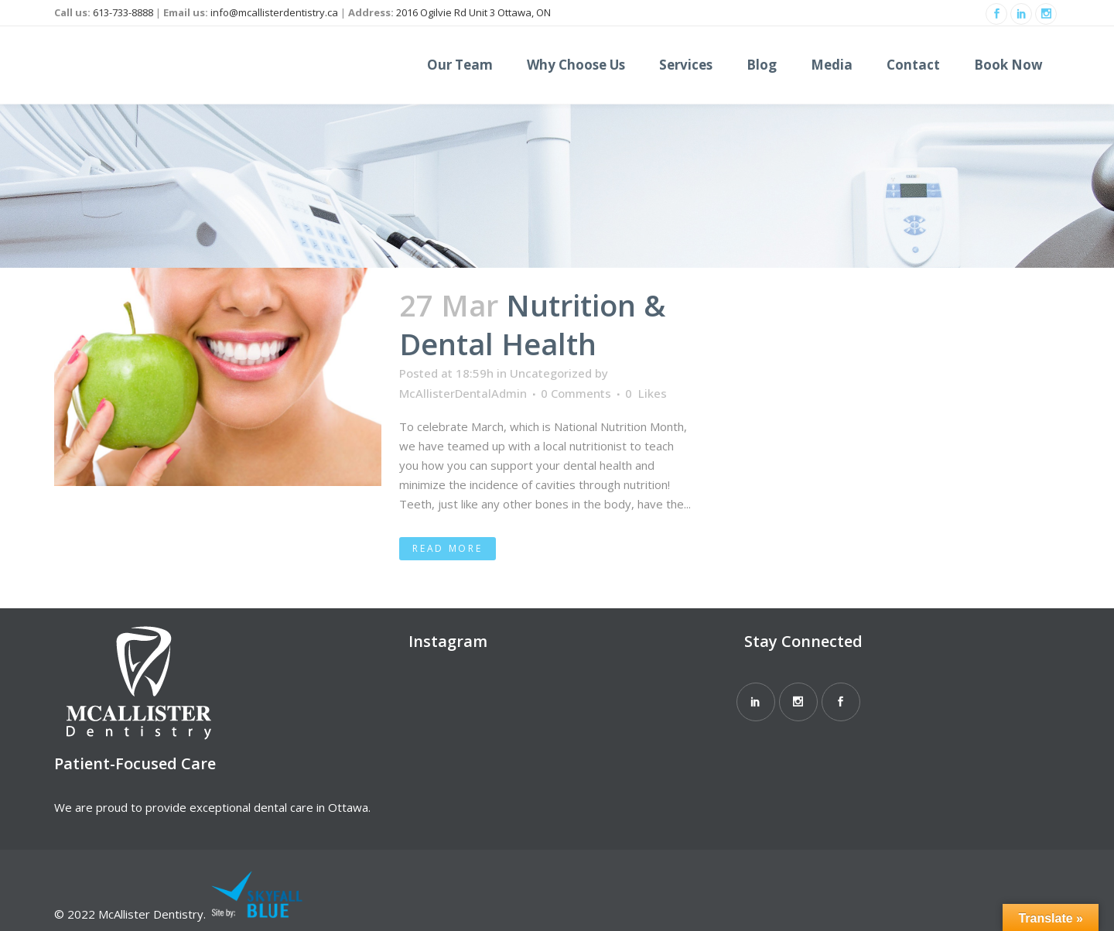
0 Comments (576, 393)
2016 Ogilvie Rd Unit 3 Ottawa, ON (473, 12)
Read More (447, 548)
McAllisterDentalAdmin (463, 393)
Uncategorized (551, 373)
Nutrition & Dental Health (532, 324)
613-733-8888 (123, 12)
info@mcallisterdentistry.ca (274, 12)
